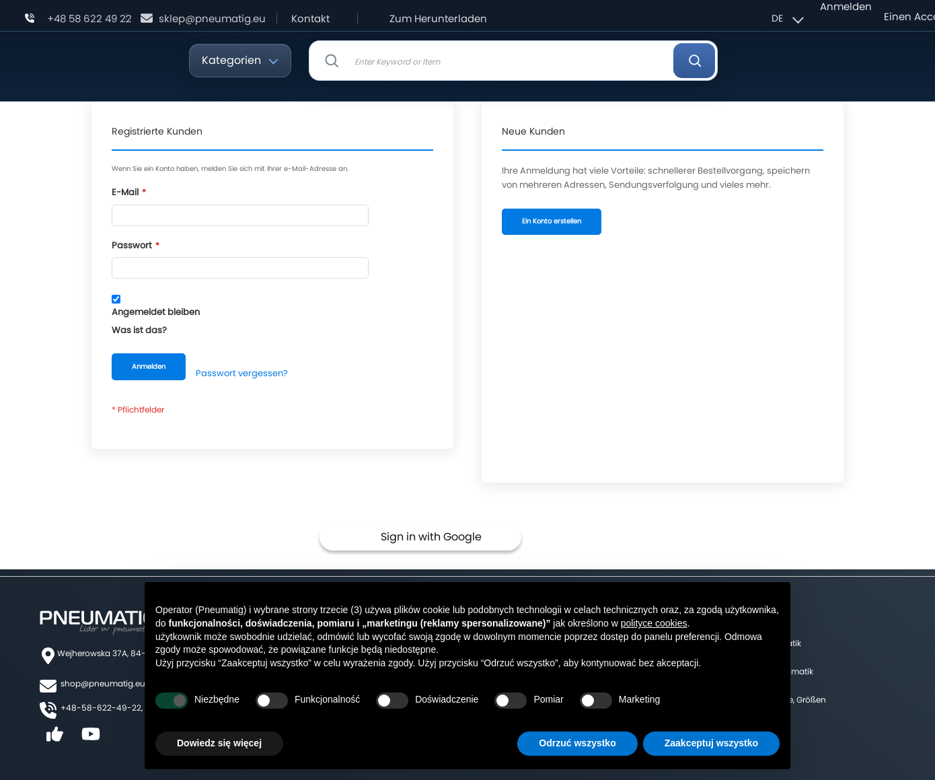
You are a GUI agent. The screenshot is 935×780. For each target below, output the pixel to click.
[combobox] (513, 60)
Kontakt (310, 18)
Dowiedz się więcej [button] (219, 743)
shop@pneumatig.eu (103, 683)
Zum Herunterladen (438, 18)
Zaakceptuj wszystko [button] (711, 743)
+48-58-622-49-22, (102, 707)
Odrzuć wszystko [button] (577, 743)
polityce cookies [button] (654, 623)
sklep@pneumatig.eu (212, 18)
